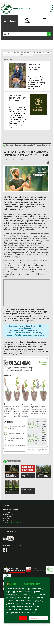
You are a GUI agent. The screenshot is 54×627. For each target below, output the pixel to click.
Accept (23, 618)
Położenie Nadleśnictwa (11, 475)
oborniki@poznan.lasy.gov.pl (12, 522)
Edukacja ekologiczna (43, 475)
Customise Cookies (38, 618)
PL (51, 12)
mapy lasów (26, 490)
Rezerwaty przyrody (26, 475)
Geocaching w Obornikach (41, 52)
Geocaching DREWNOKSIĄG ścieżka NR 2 (34, 67)
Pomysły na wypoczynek (21, 52)
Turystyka (7, 52)
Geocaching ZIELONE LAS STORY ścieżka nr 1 (17, 98)
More (33, 612)
